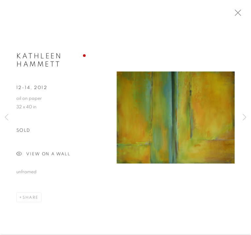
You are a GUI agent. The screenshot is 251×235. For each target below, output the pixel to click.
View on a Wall (43, 154)
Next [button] (244, 117)
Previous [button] (6, 117)
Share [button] (31, 197)
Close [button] (236, 15)
